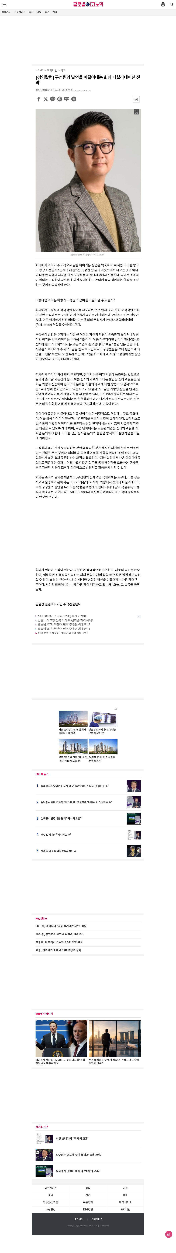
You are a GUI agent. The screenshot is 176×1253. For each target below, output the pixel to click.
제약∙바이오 (125, 1202)
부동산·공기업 (50, 1202)
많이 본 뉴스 (42, 774)
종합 (31, 12)
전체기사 (6, 12)
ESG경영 (88, 1209)
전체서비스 (97, 1219)
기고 (63, 70)
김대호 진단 (42, 1127)
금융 (39, 12)
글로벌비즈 (19, 12)
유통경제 (88, 1202)
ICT (125, 1195)
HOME (40, 70)
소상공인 (50, 1209)
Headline (41, 918)
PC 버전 (79, 1219)
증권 (47, 12)
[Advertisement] (88, 39)
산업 (55, 12)
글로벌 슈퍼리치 (44, 1013)
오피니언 (52, 70)
